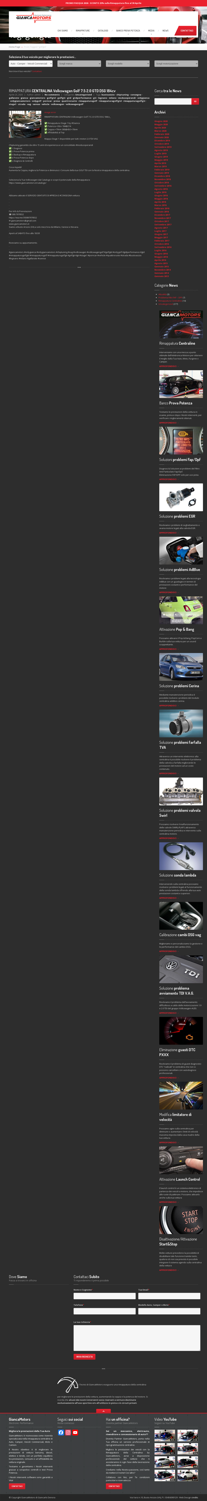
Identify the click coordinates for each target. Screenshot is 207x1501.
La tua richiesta (82, 1322)
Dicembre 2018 (162, 176)
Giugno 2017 (161, 234)
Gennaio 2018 (161, 211)
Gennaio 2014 (161, 273)
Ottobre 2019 (161, 143)
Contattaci (187, 30)
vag (29, 104)
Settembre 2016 (162, 247)
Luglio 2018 (160, 192)
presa (57, 100)
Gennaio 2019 (161, 172)
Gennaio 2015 (161, 266)
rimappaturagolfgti (134, 100)
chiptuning (122, 94)
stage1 (12, 104)
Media (151, 30)
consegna (136, 94)
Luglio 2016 (160, 250)
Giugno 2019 (161, 156)
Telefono (79, 1305)
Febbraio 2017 (161, 240)
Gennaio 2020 (161, 137)
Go (195, 101)
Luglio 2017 (160, 231)
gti (94, 97)
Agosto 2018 (161, 189)
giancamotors (37, 97)
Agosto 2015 (161, 263)
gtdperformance (82, 97)
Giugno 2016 (161, 253)
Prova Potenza (128, 30)
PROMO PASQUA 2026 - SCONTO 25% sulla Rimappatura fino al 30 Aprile (103, 3)
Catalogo (103, 30)
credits (194, 1497)
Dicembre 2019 (162, 140)
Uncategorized (83, 94)
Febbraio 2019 (161, 169)
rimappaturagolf (88, 100)
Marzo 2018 (160, 205)
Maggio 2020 (161, 124)
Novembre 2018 (162, 179)
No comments (52, 94)
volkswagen (57, 104)
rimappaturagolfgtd (110, 100)
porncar (47, 100)
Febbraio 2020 (161, 134)
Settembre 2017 (162, 224)
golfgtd (51, 97)
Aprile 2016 (160, 260)
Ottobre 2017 (161, 221)
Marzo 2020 (160, 130)
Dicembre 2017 (162, 214)
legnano (102, 97)
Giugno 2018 (161, 195)
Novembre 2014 (162, 269)
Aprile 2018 (160, 201)
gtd (69, 97)
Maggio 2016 (161, 256)
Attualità (162, 294)
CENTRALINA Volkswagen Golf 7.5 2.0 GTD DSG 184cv (62, 90)
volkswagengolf (74, 104)
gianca (24, 97)
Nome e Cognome (83, 1289)
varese (36, 104)
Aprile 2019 (160, 163)
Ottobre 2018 (161, 182)
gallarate (14, 97)
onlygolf (36, 100)
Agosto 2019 (161, 150)
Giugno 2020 (161, 121)
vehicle (45, 104)
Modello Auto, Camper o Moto (154, 1305)
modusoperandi (127, 97)
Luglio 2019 (160, 153)
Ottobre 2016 (161, 243)
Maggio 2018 (161, 198)
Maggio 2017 (161, 237)
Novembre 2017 (162, 218)
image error (50, 112)
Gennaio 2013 (161, 276)
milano (112, 97)
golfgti (61, 97)
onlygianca (143, 97)
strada (21, 104)
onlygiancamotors (20, 100)
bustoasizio (108, 94)
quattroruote (69, 100)
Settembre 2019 (162, 147)
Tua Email (143, 1289)
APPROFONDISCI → (169, 366)
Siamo (63, 30)
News (166, 30)
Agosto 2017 (161, 227)
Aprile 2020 (160, 127)
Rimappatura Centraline (170, 300)
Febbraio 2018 (161, 208)
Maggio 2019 (161, 159)
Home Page (14, 46)
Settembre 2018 (162, 185)
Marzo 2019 (160, 166)
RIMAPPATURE (83, 30)
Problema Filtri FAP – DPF (170, 297)
